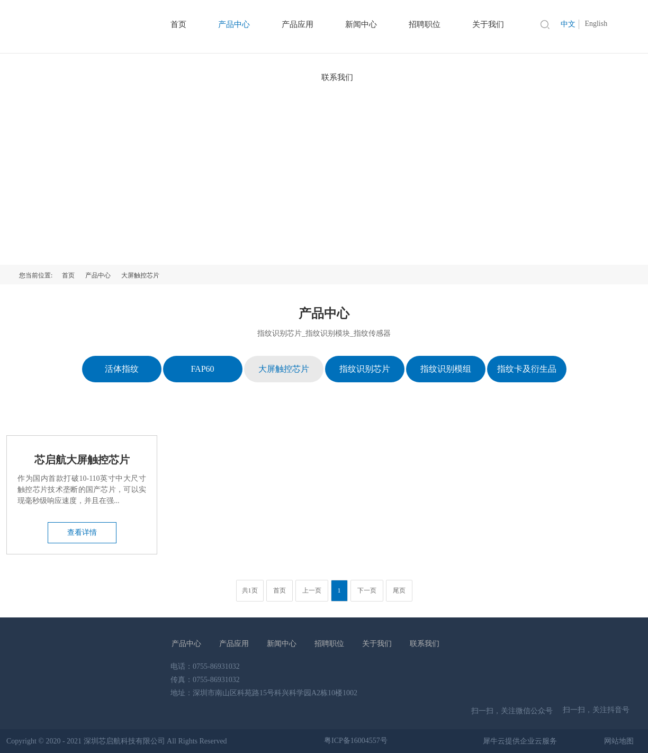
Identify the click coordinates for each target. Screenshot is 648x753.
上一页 (311, 590)
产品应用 (234, 644)
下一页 (366, 590)
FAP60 (202, 368)
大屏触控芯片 (140, 275)
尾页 (399, 590)
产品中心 (98, 275)
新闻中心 (281, 644)
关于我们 (377, 644)
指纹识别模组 (445, 368)
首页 (68, 275)
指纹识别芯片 (364, 368)
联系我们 (337, 77)
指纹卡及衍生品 (526, 368)
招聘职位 (329, 644)
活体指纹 (122, 368)
